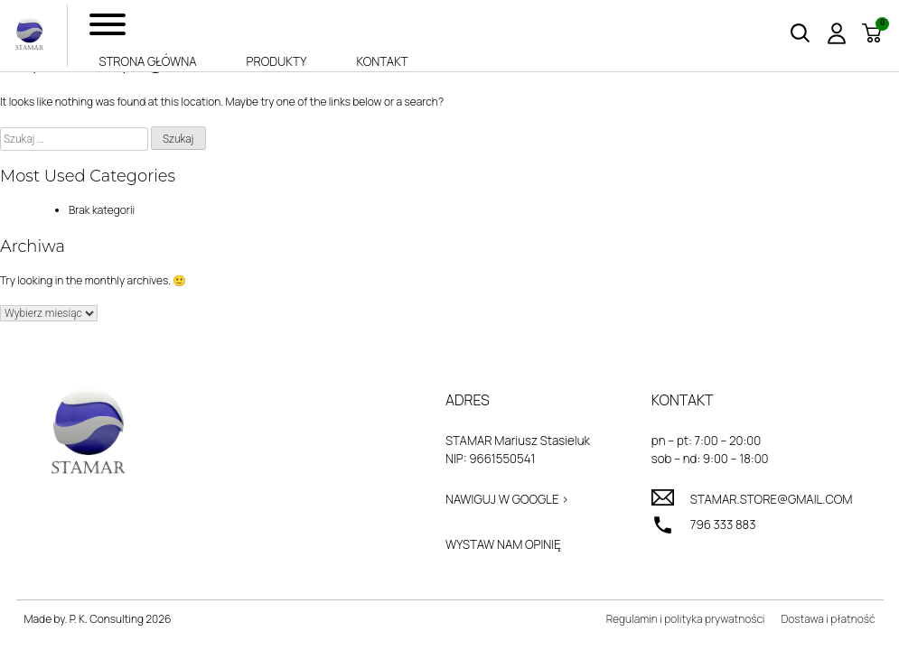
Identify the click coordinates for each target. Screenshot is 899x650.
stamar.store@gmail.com (771, 499)
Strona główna (147, 61)
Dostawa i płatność (828, 619)
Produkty (277, 61)
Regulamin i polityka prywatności (685, 619)
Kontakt (381, 61)
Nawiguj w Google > (506, 499)
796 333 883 (723, 524)
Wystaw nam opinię (503, 544)
